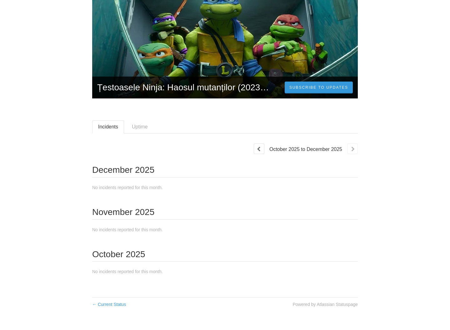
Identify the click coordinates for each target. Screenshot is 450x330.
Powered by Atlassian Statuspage (325, 304)
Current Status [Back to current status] (109, 304)
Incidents (108, 126)
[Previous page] (259, 148)
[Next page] (352, 148)
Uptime (140, 126)
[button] (319, 87)
